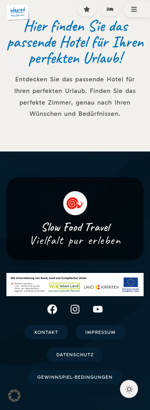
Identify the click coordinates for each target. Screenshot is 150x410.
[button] (14, 395)
